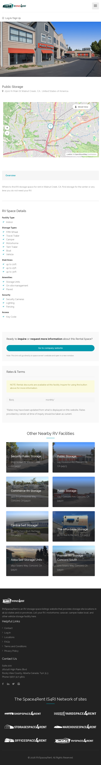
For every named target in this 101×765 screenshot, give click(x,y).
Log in (7, 632)
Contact (8, 628)
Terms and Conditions (15, 646)
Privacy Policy (11, 651)
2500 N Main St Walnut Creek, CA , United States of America (35, 91)
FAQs (7, 642)
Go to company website (50, 348)
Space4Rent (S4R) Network (48, 699)
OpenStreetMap (81, 154)
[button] (7, 127)
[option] (50, 49)
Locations (9, 637)
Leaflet (69, 154)
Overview (11, 175)
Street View (83, 107)
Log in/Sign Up (11, 18)
